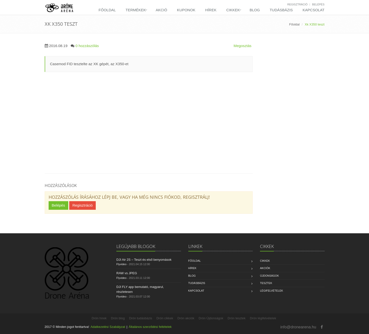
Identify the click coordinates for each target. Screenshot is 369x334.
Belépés (318, 4)
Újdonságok (269, 275)
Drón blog (118, 318)
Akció (161, 10)
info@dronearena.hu (298, 327)
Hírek (211, 10)
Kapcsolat (314, 10)
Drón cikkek (164, 318)
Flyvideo (121, 264)
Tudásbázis (281, 10)
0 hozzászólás (87, 46)
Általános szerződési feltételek (150, 327)
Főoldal (107, 10)
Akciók (265, 268)
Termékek (136, 10)
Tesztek (266, 283)
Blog (255, 10)
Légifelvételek (271, 290)
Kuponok (186, 10)
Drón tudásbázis (140, 318)
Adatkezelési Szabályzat (108, 327)
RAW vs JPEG (126, 273)
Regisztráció (297, 4)
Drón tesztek (237, 318)
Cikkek (233, 10)
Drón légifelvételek (263, 318)
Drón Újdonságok (211, 318)
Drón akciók (186, 318)
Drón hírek (99, 318)
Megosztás (242, 46)
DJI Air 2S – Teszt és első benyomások (143, 259)
